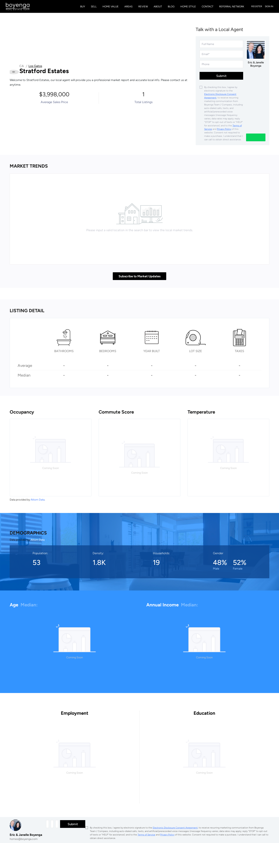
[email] (221, 54)
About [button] (158, 6)
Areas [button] (128, 6)
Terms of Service (146, 834)
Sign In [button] (269, 6)
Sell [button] (94, 6)
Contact (207, 6)
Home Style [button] (188, 6)
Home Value (110, 6)
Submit (221, 76)
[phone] (221, 64)
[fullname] (221, 44)
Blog (171, 6)
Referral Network (231, 6)
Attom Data (38, 499)
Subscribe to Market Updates (139, 276)
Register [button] (256, 6)
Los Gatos (35, 66)
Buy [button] (82, 6)
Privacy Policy (224, 129)
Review (143, 6)
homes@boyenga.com (24, 839)
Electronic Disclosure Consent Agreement (175, 827)
